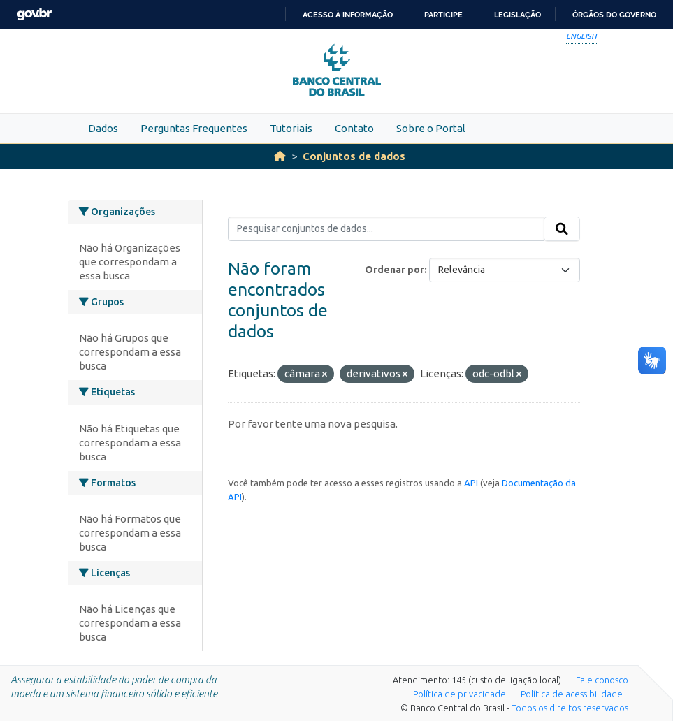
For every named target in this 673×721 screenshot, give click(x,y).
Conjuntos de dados (354, 156)
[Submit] (562, 229)
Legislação (517, 15)
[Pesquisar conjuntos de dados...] (386, 229)
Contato (354, 128)
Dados (103, 128)
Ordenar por (394, 269)
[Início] (280, 156)
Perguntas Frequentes (193, 128)
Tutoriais (291, 128)
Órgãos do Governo (614, 15)
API (471, 483)
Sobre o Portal (430, 128)
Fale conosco (602, 680)
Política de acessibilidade (572, 694)
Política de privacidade (459, 694)
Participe (443, 15)
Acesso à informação (348, 15)
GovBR (34, 14)
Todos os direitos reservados (570, 708)
